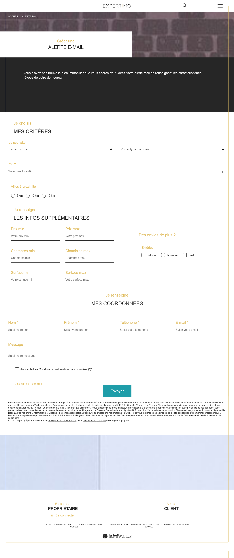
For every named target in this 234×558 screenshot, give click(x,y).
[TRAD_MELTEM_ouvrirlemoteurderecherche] (184, 5)
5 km (20, 197)
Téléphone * (129, 326)
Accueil (13, 16)
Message (15, 348)
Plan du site (135, 531)
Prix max (73, 231)
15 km (51, 197)
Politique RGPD (180, 531)
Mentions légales (152, 531)
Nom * (13, 326)
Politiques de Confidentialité (66, 426)
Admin (167, 531)
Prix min (17, 231)
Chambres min (23, 253)
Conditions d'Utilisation (101, 426)
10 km (35, 197)
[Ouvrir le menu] (220, 6)
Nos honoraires (118, 531)
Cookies (149, 533)
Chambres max (78, 253)
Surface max (76, 275)
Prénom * (72, 326)
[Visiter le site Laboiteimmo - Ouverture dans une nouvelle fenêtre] (117, 546)
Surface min (21, 275)
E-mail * (182, 326)
